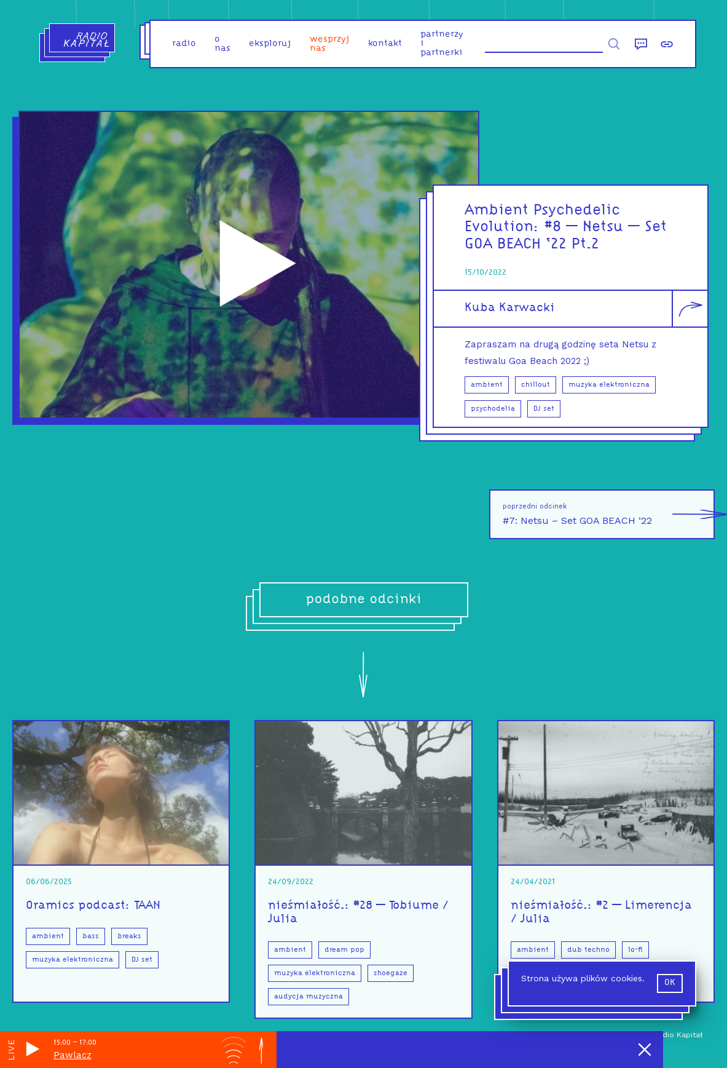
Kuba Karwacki (510, 308)
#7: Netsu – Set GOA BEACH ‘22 (609, 514)
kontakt (385, 44)
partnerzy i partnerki (441, 44)
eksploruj (270, 44)
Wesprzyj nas (330, 44)
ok (669, 983)
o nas (222, 44)
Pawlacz (72, 1055)
